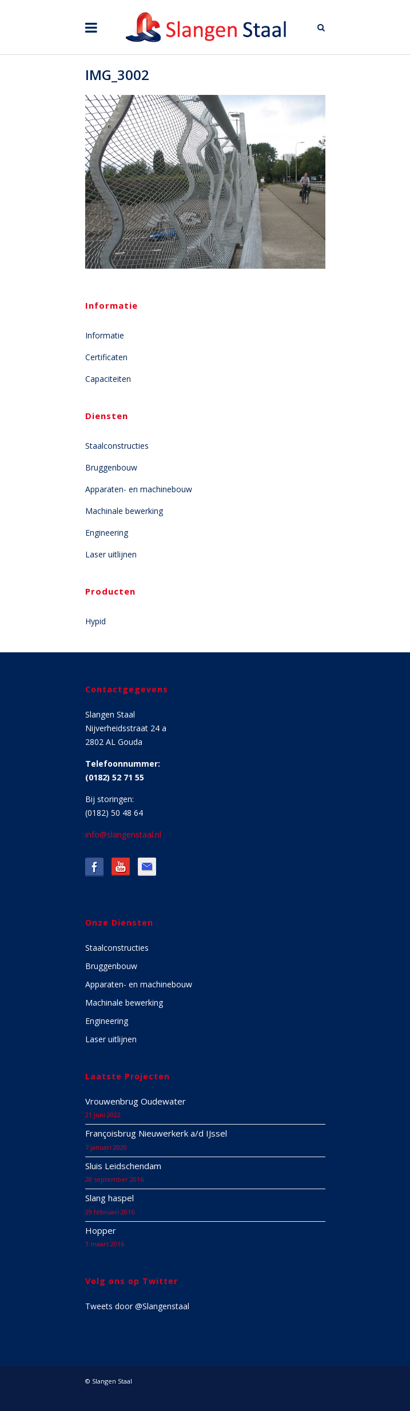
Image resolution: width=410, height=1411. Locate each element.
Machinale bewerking (124, 510)
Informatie (104, 335)
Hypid (95, 621)
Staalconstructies (117, 445)
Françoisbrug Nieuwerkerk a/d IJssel (156, 1133)
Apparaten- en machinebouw (138, 489)
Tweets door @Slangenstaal (137, 1306)
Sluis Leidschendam (123, 1165)
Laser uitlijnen (111, 554)
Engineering (106, 532)
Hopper (100, 1230)
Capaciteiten (108, 378)
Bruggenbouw (111, 467)
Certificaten (106, 357)
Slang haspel (109, 1197)
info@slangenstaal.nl (123, 834)
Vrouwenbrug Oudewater (135, 1101)
